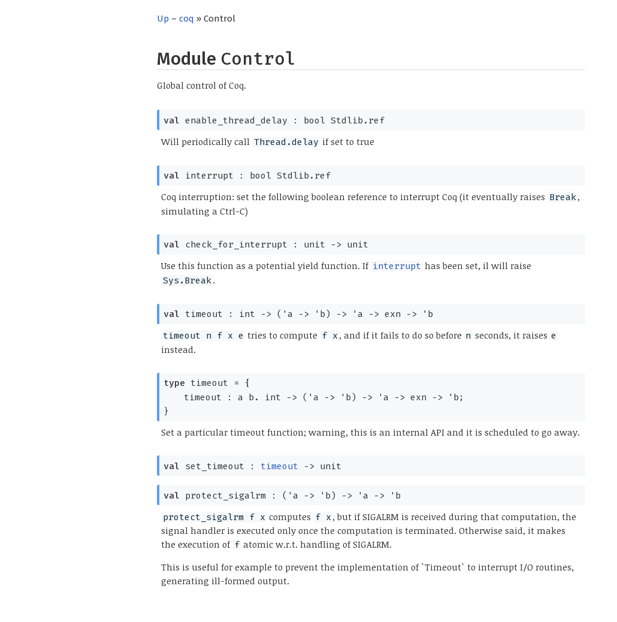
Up (163, 18)
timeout (279, 466)
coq (186, 18)
